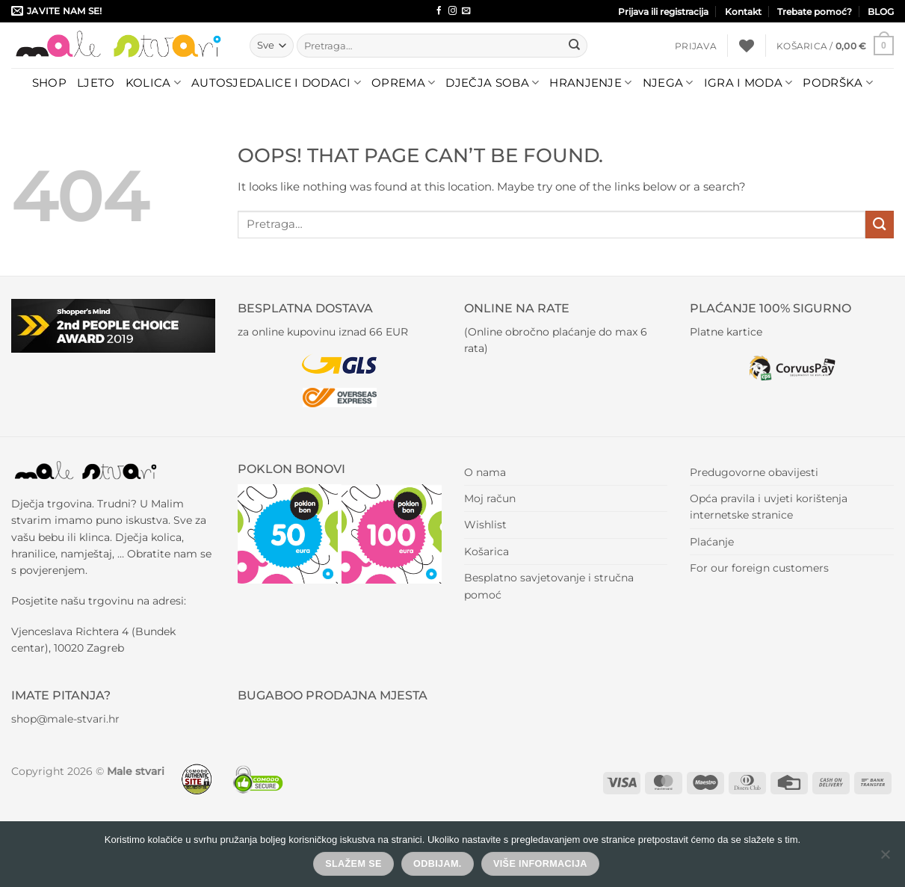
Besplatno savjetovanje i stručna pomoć (549, 586)
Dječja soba (492, 82)
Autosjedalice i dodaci (276, 82)
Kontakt (743, 11)
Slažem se (353, 864)
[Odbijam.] (885, 859)
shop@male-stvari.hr (65, 719)
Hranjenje (590, 82)
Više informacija (540, 864)
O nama (485, 472)
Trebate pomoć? (814, 11)
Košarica (486, 551)
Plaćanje (712, 541)
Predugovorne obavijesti (754, 472)
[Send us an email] (466, 11)
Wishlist (485, 524)
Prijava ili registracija (663, 11)
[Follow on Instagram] (452, 11)
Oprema (403, 82)
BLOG (881, 11)
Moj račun (490, 498)
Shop (49, 82)
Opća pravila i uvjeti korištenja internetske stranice (768, 507)
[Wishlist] (746, 45)
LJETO (96, 82)
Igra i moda (748, 82)
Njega (668, 82)
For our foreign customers (759, 568)
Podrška (838, 82)
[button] (696, 46)
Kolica (153, 82)
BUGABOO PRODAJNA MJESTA (332, 695)
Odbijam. (437, 864)
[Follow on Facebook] (439, 11)
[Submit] (575, 46)
